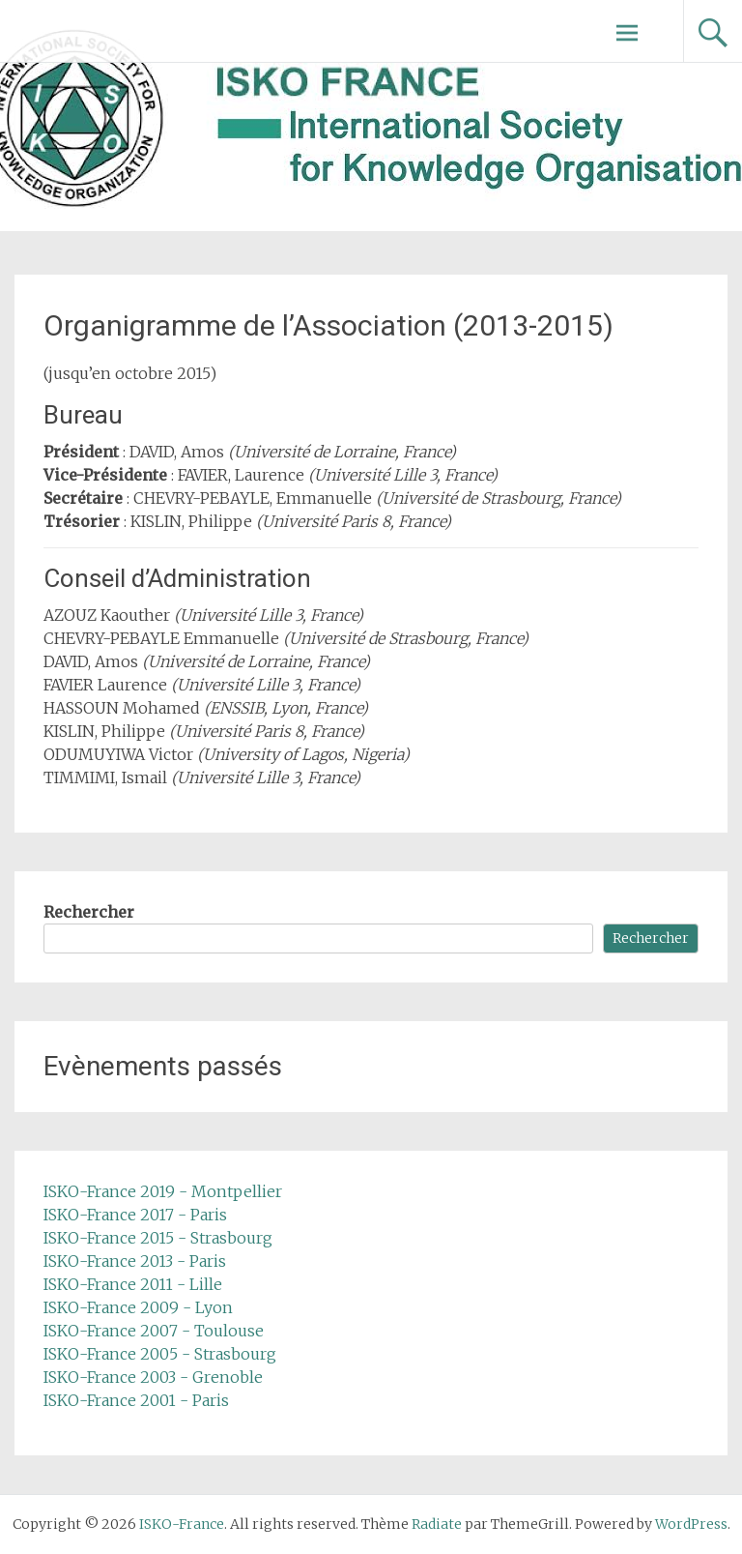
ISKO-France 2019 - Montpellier (162, 1191)
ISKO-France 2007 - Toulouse (153, 1330)
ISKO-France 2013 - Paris (134, 1261)
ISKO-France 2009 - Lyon (138, 1307)
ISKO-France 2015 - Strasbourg (157, 1237)
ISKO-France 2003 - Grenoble (153, 1377)
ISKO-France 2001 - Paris (136, 1400)
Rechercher (88, 912)
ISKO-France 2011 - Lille (132, 1284)
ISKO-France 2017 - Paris (135, 1214)
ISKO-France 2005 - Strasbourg (159, 1353)
